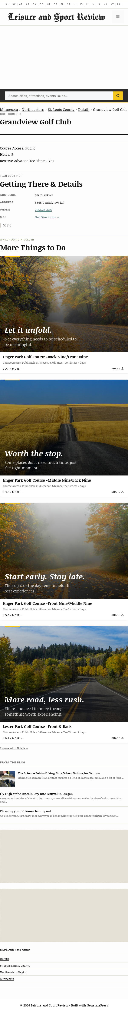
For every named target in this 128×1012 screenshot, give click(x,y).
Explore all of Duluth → (14, 748)
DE (55, 4)
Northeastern (33, 109)
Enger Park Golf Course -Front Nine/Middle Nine (47, 603)
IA (99, 4)
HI (75, 4)
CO (42, 4)
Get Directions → (47, 217)
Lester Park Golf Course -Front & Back (37, 726)
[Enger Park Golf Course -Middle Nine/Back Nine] (64, 427)
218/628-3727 (43, 209)
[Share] (118, 369)
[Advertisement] (64, 57)
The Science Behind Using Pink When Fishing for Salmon (59, 773)
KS (105, 4)
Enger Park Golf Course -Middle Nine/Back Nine (47, 480)
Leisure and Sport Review (56, 16)
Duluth (83, 109)
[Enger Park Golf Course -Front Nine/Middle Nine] (64, 551)
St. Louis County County (15, 966)
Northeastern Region (13, 972)
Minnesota (9, 109)
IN (93, 4)
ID (81, 4)
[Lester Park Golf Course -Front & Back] (64, 674)
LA (118, 4)
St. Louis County (61, 109)
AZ (21, 4)
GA (68, 4)
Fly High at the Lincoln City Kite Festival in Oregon (36, 793)
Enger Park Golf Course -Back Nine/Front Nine (45, 357)
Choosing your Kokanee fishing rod (25, 811)
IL (87, 4)
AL (7, 4)
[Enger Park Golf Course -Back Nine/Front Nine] (64, 304)
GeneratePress (97, 1005)
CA (34, 4)
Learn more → (13, 368)
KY (112, 4)
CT (49, 4)
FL (62, 4)
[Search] (118, 95)
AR (27, 4)
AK (14, 4)
